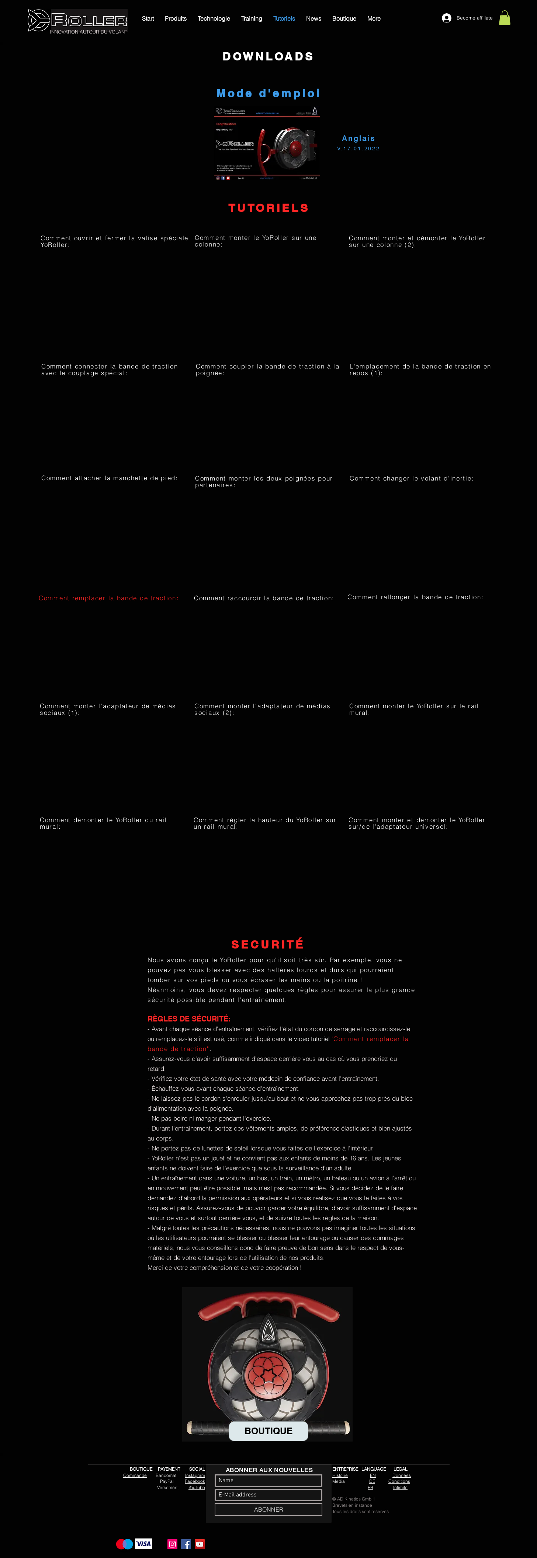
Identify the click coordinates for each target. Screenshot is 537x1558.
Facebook (195, 1481)
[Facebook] (186, 1544)
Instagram (195, 1475)
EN (373, 1475)
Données (401, 1475)
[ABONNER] (268, 1509)
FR (370, 1487)
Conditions (399, 1481)
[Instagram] (172, 1544)
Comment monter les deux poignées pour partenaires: (264, 481)
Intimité (400, 1487)
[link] (505, 17)
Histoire (340, 1475)
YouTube (196, 1487)
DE (372, 1481)
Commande (135, 1475)
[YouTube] (200, 1544)
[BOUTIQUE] (268, 1431)
